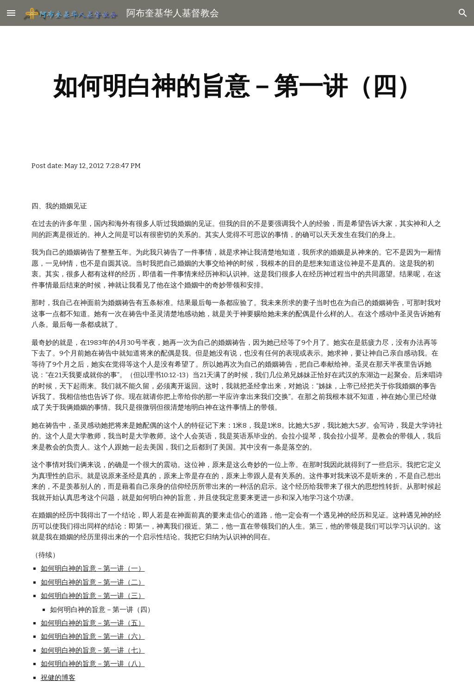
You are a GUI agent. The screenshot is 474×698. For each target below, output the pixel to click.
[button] (11, 12)
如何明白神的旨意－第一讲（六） (93, 636)
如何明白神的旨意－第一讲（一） (93, 568)
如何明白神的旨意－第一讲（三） (93, 596)
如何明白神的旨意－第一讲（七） (93, 650)
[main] (237, 86)
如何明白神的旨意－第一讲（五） (93, 623)
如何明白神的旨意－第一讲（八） (93, 664)
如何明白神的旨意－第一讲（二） (93, 582)
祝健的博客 (58, 677)
